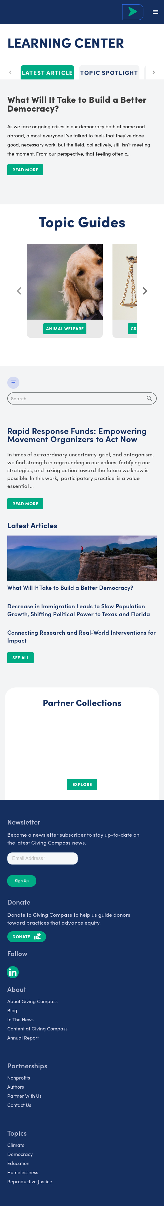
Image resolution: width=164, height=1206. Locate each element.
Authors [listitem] (15, 1086)
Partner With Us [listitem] (24, 1096)
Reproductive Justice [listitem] (29, 1181)
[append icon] (149, 398)
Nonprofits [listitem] (18, 1077)
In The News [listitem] (20, 1019)
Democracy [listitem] (20, 1154)
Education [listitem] (18, 1163)
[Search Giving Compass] (132, 12)
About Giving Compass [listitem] (32, 1001)
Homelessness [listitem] (22, 1172)
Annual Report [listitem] (23, 1037)
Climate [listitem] (16, 1145)
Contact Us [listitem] (19, 1105)
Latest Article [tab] (47, 72)
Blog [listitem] (12, 1010)
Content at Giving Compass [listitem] (37, 1028)
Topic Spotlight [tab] (109, 72)
